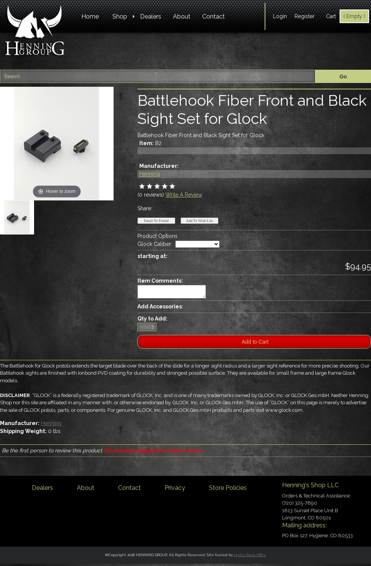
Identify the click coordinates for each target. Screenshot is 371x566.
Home (90, 16)
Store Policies (228, 490)
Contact (213, 16)
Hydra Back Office (250, 557)
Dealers (150, 16)
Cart (331, 16)
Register (305, 16)
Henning (149, 174)
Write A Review (183, 195)
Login (280, 16)
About (181, 16)
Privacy (175, 490)
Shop (119, 16)
